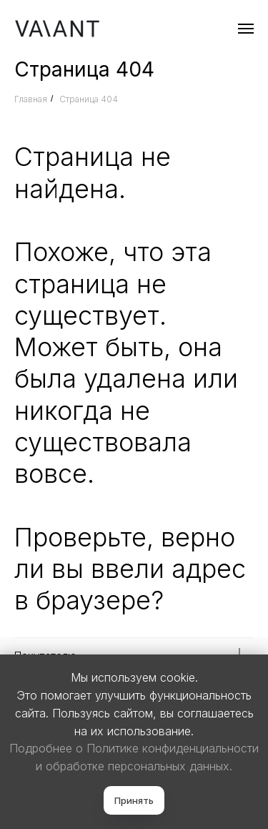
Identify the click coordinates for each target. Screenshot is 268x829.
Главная (30, 99)
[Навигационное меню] (246, 29)
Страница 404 (88, 99)
